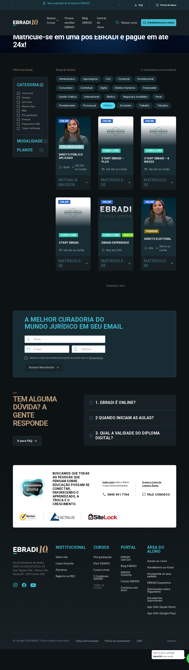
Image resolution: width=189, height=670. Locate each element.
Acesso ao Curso (157, 561)
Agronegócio (90, 78)
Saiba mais (108, 482)
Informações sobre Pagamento (158, 590)
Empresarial (149, 87)
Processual (89, 105)
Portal (128, 547)
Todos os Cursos (98, 586)
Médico (111, 96)
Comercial (124, 78)
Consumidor (66, 87)
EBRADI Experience (159, 582)
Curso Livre (111, 150)
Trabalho (144, 105)
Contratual (86, 87)
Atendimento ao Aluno (160, 567)
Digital (103, 87)
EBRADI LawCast (126, 558)
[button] (13, 5)
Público (108, 105)
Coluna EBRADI (130, 581)
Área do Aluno (155, 549)
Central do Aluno (101, 22)
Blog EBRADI (87, 20)
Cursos (101, 547)
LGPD (139, 641)
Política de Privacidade (87, 641)
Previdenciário (67, 105)
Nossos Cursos (51, 20)
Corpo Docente (65, 563)
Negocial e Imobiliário (135, 96)
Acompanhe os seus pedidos (159, 575)
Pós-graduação (71, 146)
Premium (151, 231)
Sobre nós (62, 557)
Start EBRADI (101, 563)
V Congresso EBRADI (101, 577)
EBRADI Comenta (126, 573)
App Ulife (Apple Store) (161, 607)
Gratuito (129, 235)
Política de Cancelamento (117, 641)
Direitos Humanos (125, 87)
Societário (126, 105)
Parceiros (61, 570)
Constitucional (145, 78)
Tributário (162, 105)
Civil (108, 78)
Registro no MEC (66, 576)
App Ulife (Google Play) (161, 613)
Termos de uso (96, 357)
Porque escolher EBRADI (70, 22)
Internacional (91, 96)
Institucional (71, 547)
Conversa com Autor (129, 588)
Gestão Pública (67, 96)
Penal (158, 96)
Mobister (171, 641)
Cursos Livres (101, 570)
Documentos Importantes (155, 599)
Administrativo (67, 78)
